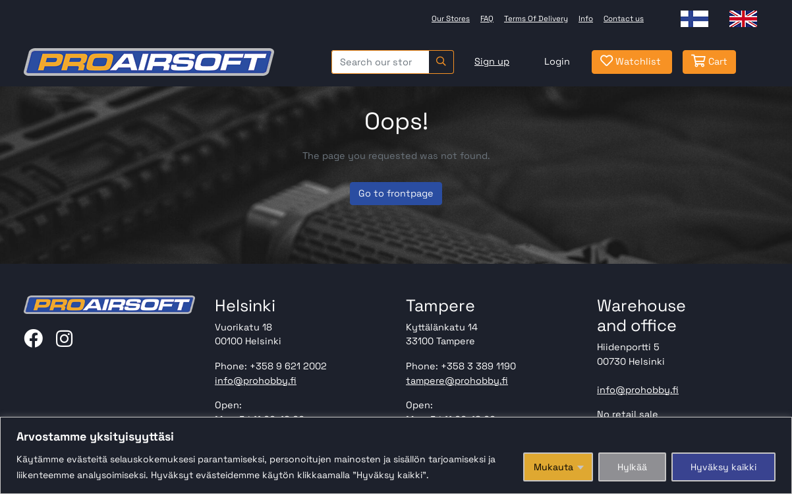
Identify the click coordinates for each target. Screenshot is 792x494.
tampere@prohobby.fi (457, 380)
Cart (709, 61)
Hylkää (632, 467)
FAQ (487, 18)
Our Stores (451, 18)
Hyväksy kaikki (723, 467)
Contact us (624, 18)
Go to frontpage (396, 193)
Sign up (491, 61)
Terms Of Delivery (536, 18)
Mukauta (553, 467)
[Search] (441, 62)
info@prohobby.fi (256, 380)
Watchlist (630, 61)
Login (557, 61)
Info (586, 18)
